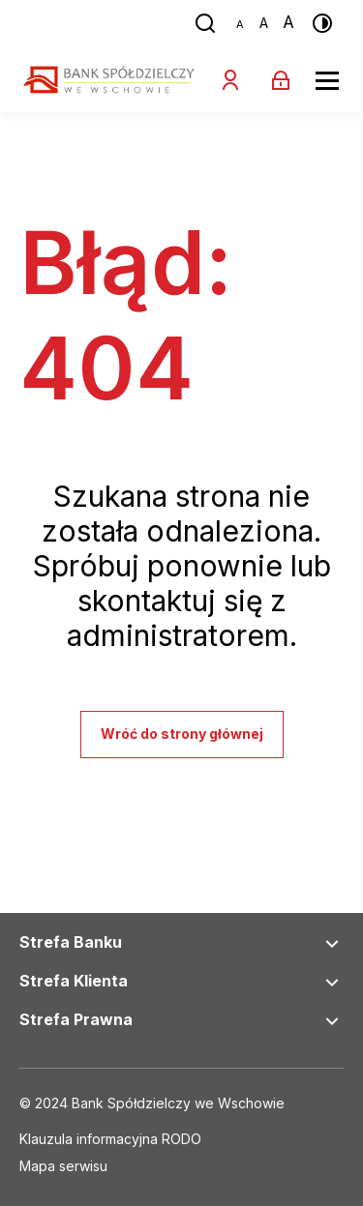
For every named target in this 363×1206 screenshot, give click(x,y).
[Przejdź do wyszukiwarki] (205, 23)
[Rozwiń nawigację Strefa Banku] (332, 944)
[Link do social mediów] (110, 1141)
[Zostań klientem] (230, 80)
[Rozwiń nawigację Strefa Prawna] (332, 1021)
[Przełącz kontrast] (322, 23)
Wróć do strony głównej (182, 733)
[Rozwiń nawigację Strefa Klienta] (332, 982)
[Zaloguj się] (280, 80)
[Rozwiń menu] (327, 80)
